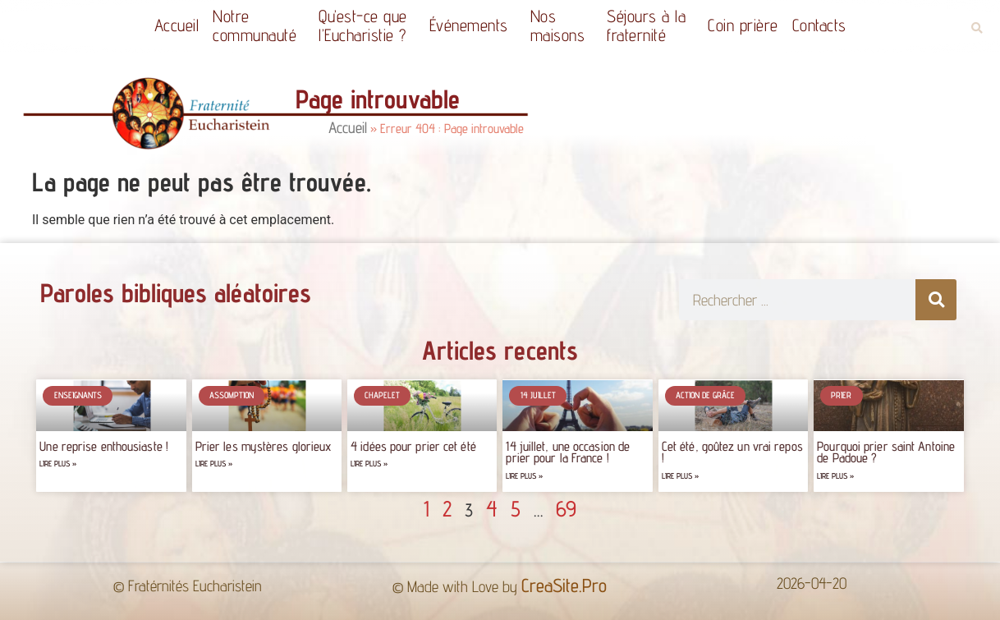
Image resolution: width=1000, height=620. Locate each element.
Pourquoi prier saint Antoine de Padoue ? (886, 452)
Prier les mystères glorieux (263, 446)
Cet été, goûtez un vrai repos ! (732, 452)
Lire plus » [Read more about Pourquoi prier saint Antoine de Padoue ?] (835, 475)
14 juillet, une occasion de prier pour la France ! (568, 452)
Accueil (177, 25)
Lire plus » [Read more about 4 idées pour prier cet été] (369, 463)
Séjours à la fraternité (650, 25)
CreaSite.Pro (564, 585)
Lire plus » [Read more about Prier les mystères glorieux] (213, 463)
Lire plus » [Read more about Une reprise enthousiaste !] (57, 463)
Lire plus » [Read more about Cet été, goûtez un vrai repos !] (680, 475)
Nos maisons (562, 25)
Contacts (819, 25)
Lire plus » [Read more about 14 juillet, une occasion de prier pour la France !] (524, 475)
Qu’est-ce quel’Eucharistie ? (367, 25)
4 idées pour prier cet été (413, 446)
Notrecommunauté (259, 25)
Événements (472, 25)
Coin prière (743, 25)
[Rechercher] (935, 299)
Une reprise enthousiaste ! (103, 446)
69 (566, 508)
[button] (976, 28)
